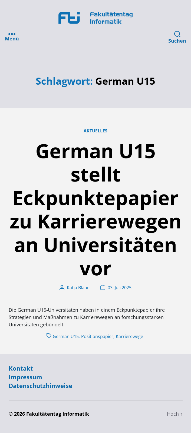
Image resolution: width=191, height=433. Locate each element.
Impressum (25, 377)
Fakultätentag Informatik (57, 413)
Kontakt (21, 368)
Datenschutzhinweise (40, 386)
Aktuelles (95, 131)
